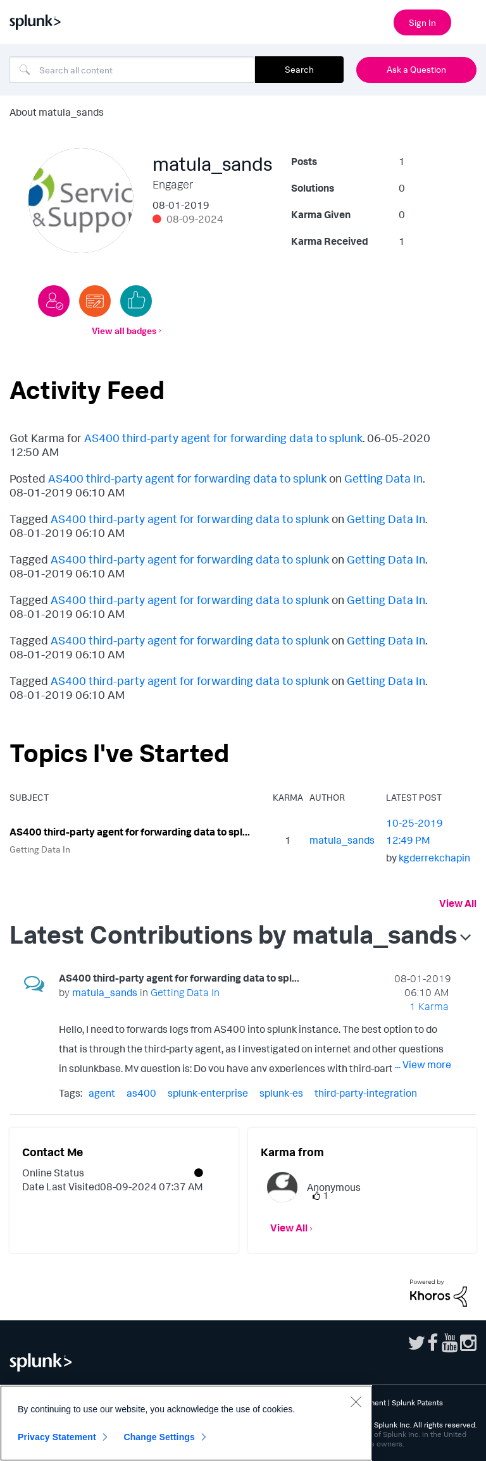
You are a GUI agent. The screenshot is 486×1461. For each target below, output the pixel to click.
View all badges (124, 330)
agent (102, 1093)
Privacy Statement (57, 1437)
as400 (141, 1093)
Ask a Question (416, 69)
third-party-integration (366, 1093)
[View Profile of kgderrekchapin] (434, 857)
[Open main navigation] (469, 21)
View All (458, 903)
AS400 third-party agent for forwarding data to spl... (129, 831)
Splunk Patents (417, 1402)
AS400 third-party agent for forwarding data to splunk (223, 438)
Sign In (422, 22)
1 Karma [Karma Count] (429, 1006)
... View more (423, 1064)
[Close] (355, 1401)
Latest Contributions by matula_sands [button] (233, 934)
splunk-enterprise (208, 1093)
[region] (186, 1423)
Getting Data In (383, 478)
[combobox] (132, 69)
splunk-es (281, 1093)
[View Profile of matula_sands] (342, 840)
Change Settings (159, 1437)
